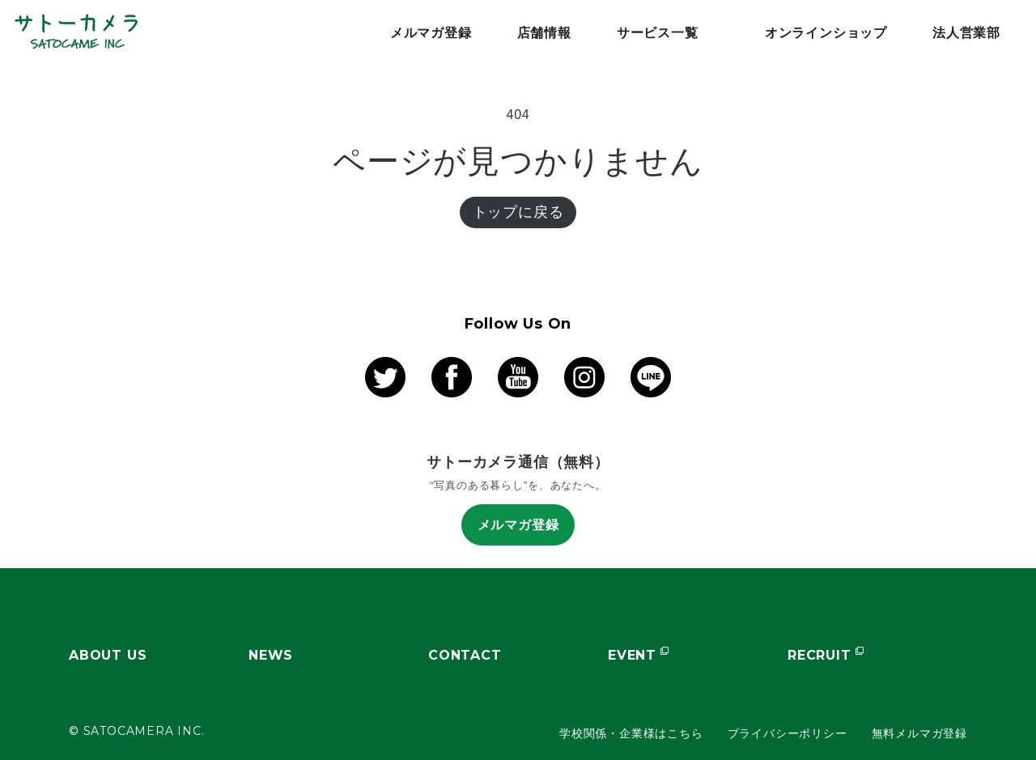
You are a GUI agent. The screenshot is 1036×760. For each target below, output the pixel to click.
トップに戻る (518, 212)
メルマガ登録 (518, 525)
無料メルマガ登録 (919, 733)
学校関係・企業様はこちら (631, 733)
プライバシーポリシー (787, 733)
